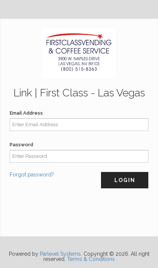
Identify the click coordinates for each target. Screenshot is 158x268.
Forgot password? (32, 174)
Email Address (26, 113)
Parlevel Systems (60, 254)
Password (21, 144)
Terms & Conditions (91, 259)
